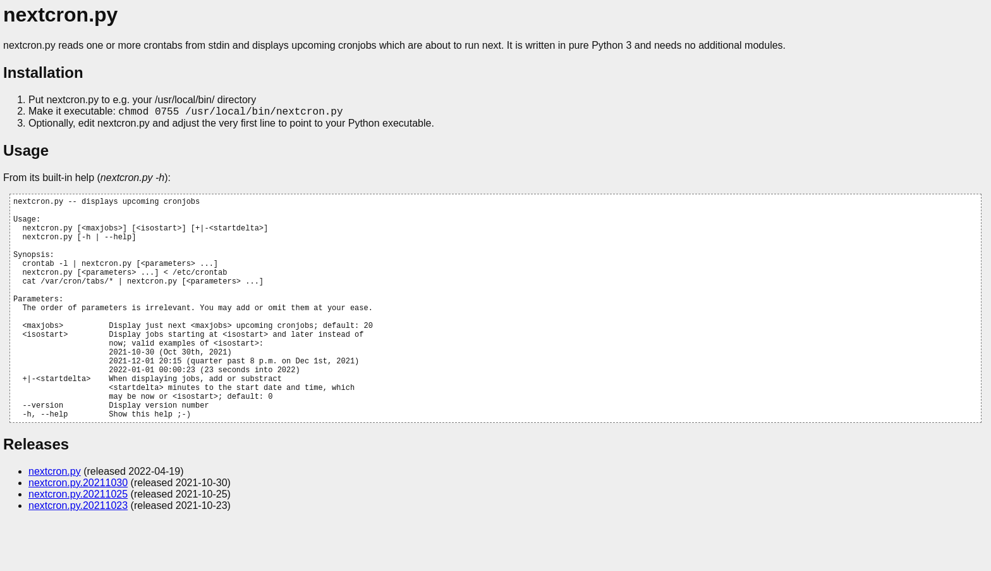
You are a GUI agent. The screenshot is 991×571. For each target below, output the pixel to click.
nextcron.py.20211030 (78, 532)
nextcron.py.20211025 (78, 543)
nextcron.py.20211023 (78, 554)
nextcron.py (54, 520)
